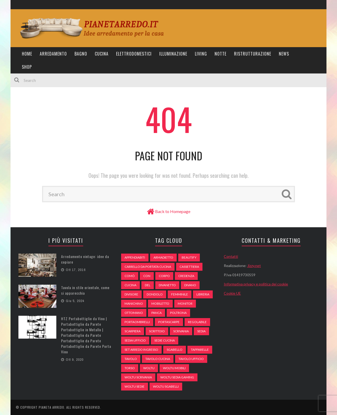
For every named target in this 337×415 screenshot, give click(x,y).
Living (201, 54)
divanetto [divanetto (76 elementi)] (167, 285)
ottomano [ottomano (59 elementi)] (134, 313)
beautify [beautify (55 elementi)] (189, 257)
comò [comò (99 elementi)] (130, 276)
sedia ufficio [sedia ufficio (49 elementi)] (135, 340)
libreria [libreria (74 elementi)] (202, 294)
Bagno (81, 54)
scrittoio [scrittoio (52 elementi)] (157, 331)
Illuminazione (173, 54)
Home (27, 54)
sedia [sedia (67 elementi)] (201, 331)
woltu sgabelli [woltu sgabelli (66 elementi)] (166, 386)
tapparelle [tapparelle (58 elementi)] (200, 350)
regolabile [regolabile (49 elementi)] (197, 322)
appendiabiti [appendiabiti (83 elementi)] (135, 257)
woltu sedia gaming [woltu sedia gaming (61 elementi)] (177, 377)
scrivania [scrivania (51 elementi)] (181, 331)
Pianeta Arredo (51, 407)
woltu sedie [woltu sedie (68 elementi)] (135, 386)
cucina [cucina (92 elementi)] (130, 285)
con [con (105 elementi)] (146, 276)
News (284, 54)
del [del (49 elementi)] (147, 285)
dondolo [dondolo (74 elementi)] (155, 294)
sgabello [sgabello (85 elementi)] (174, 350)
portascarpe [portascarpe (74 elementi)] (169, 322)
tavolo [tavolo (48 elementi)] (131, 359)
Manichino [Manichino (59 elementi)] (134, 303)
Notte (220, 54)
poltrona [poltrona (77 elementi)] (178, 313)
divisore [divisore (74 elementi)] (131, 294)
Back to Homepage (172, 211)
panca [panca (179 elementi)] (156, 313)
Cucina (101, 54)
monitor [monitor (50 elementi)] (185, 303)
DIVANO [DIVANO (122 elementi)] (190, 285)
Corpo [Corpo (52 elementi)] (164, 276)
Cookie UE (232, 293)
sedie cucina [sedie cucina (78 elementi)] (164, 340)
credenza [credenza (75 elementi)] (186, 276)
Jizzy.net (254, 265)
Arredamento (53, 54)
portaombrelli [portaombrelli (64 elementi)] (137, 322)
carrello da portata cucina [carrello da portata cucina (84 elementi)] (148, 267)
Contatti (231, 256)
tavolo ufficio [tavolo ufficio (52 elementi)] (191, 359)
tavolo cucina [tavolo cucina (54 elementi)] (157, 359)
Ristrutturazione (252, 54)
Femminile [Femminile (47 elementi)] (179, 294)
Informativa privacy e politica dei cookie (256, 284)
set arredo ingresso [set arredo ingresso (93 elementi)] (141, 350)
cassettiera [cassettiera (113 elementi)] (189, 267)
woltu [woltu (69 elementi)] (149, 368)
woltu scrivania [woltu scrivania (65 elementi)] (138, 377)
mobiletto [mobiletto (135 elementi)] (160, 303)
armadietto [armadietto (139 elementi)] (163, 257)
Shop (27, 67)
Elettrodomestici (134, 54)
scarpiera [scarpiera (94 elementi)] (133, 331)
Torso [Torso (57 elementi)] (130, 368)
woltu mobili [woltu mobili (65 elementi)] (174, 368)
